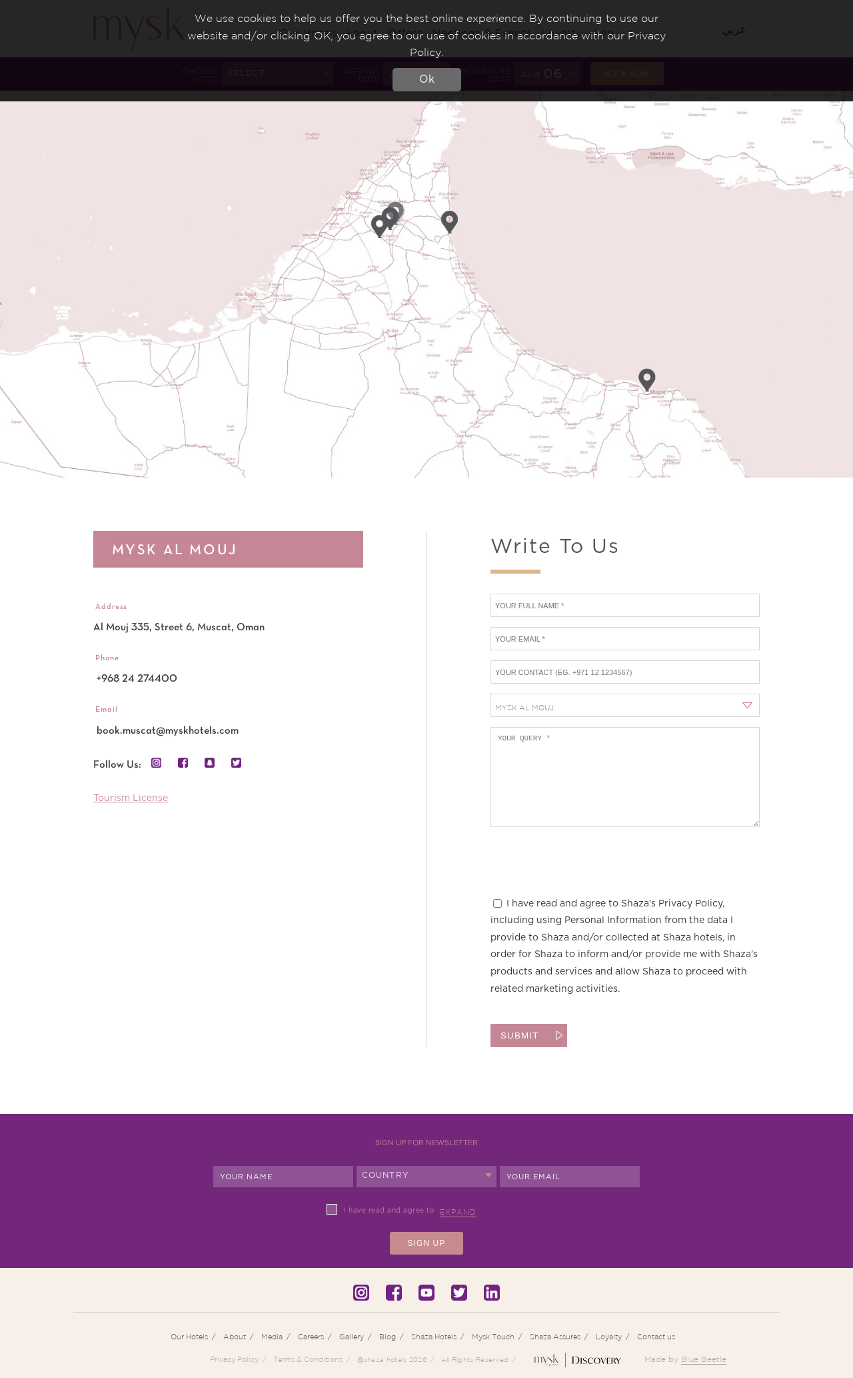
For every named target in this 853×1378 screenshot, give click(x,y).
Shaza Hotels (433, 1337)
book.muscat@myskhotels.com (168, 731)
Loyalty (609, 1337)
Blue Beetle (703, 1359)
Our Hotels (189, 1337)
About (234, 1337)
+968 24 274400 (137, 679)
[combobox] (625, 705)
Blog (387, 1337)
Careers (311, 1337)
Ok (426, 79)
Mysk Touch (493, 1337)
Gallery (351, 1337)
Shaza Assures (555, 1337)
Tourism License (130, 798)
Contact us (656, 1337)
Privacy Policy (234, 1359)
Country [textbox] (385, 1175)
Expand (458, 1212)
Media (272, 1337)
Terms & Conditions (308, 1359)
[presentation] (591, 869)
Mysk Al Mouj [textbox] (524, 708)
